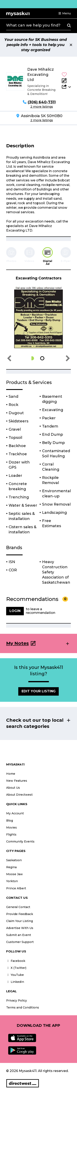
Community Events (20, 841)
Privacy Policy (16, 1000)
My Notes (17, 643)
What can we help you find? (33, 25)
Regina (11, 867)
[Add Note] (66, 80)
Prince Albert (16, 888)
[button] (64, 13)
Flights (11, 834)
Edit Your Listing (39, 691)
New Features (16, 781)
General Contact (18, 907)
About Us (13, 787)
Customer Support (20, 942)
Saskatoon (14, 860)
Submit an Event (18, 935)
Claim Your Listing (19, 921)
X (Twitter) (16, 968)
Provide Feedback (19, 914)
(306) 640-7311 (42, 102)
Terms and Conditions (22, 1007)
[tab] (47, 256)
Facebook (15, 961)
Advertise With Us (19, 928)
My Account (15, 813)
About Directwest (19, 794)
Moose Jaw (14, 874)
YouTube (15, 975)
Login (15, 611)
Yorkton (12, 881)
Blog (9, 820)
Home (10, 774)
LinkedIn (15, 982)
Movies (11, 827)
